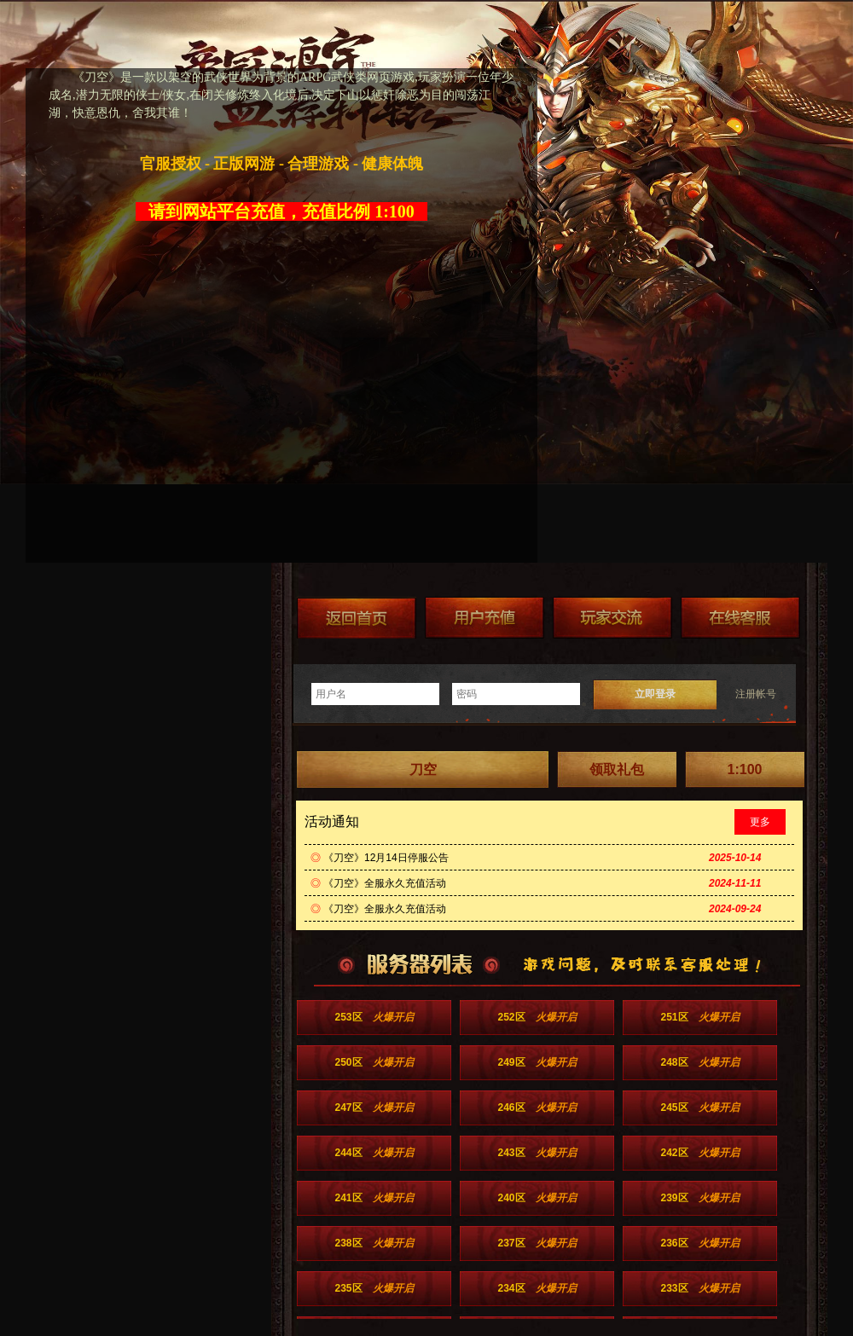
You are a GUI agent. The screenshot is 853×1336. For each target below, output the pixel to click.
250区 (373, 1062)
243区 (536, 1153)
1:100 (745, 769)
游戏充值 (484, 618)
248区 (699, 1062)
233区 (699, 1288)
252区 (536, 1017)
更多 (760, 822)
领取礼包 (616, 769)
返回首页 (356, 618)
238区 (373, 1243)
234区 (536, 1288)
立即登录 (655, 694)
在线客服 (740, 618)
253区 (373, 1017)
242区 (699, 1153)
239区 (699, 1198)
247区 (373, 1107)
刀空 (423, 769)
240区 (536, 1198)
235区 (373, 1288)
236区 (699, 1243)
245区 (699, 1107)
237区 (536, 1243)
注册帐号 (755, 694)
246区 (536, 1107)
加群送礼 (612, 618)
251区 (699, 1017)
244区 (373, 1153)
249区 (536, 1062)
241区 (373, 1198)
